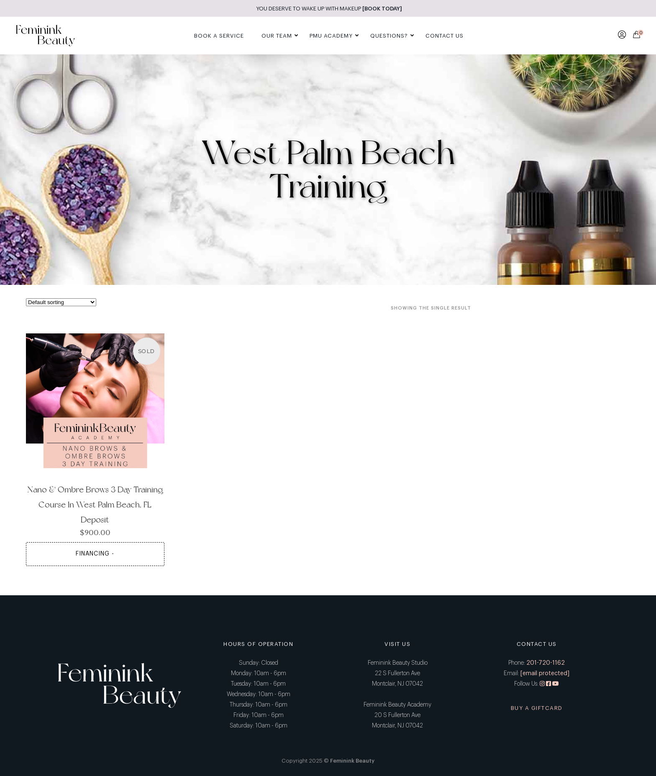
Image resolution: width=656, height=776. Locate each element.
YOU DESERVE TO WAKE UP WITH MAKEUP (329, 8)
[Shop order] (61, 302)
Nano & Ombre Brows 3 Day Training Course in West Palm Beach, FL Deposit (95, 504)
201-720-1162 (545, 663)
